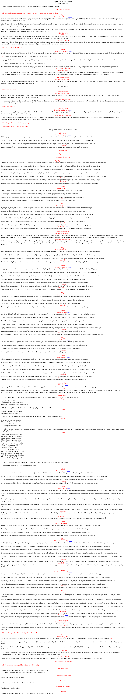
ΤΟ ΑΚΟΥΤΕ (70, 79)
